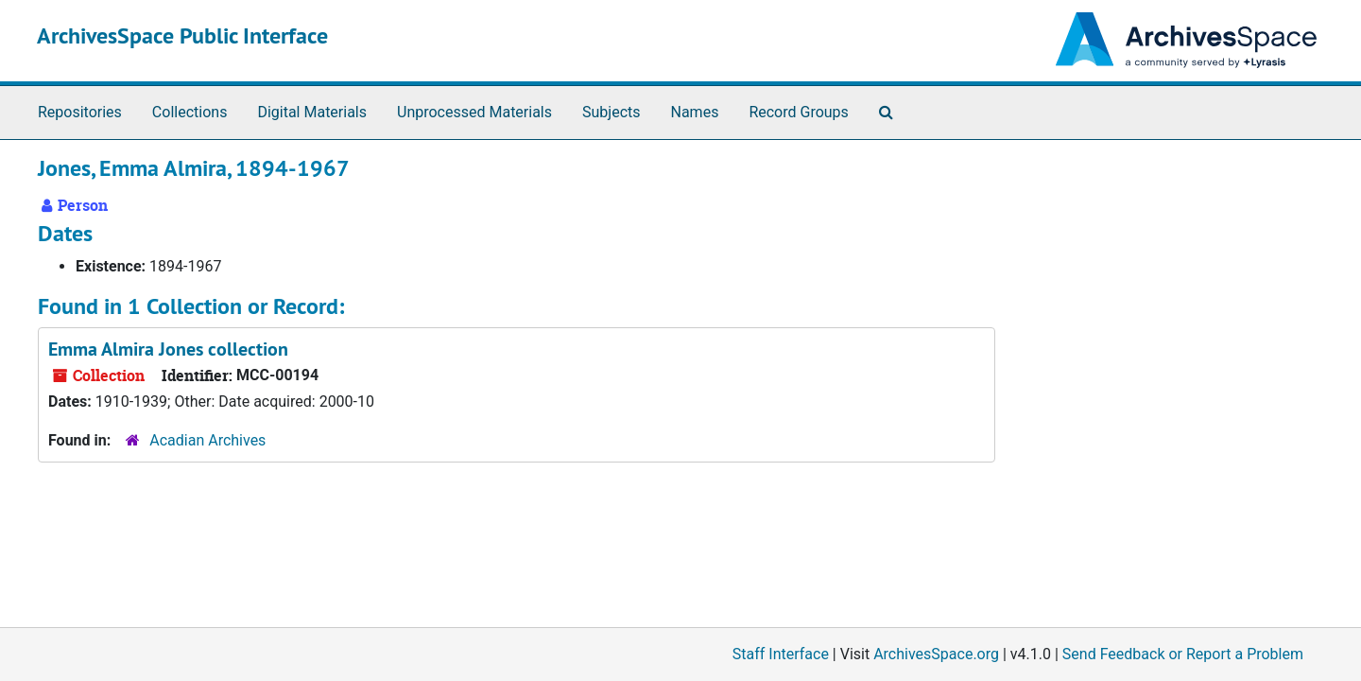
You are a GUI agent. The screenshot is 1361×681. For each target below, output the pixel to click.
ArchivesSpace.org (936, 654)
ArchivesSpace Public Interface (182, 35)
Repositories (80, 112)
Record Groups (798, 112)
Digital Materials (312, 112)
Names (695, 112)
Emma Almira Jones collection (168, 349)
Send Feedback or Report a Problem (1182, 654)
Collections (190, 112)
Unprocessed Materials (474, 112)
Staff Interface (780, 654)
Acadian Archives (207, 440)
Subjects (611, 112)
